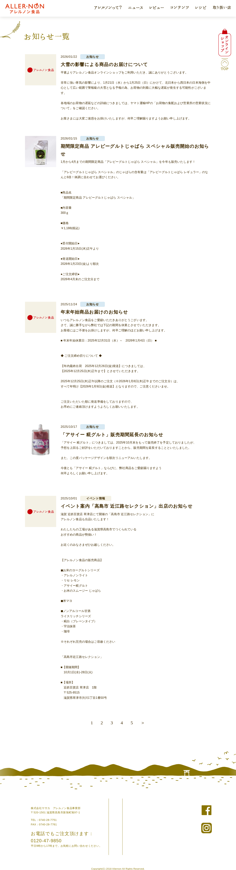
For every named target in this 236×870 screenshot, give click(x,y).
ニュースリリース (171, 803)
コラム (120, 818)
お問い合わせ (168, 808)
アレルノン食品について (131, 813)
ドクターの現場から (128, 828)
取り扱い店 (122, 839)
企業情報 (165, 818)
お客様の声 (122, 823)
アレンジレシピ (125, 833)
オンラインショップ (128, 808)
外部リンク (167, 823)
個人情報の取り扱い (172, 813)
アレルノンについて (128, 803)
